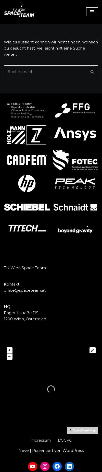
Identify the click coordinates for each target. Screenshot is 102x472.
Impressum (40, 440)
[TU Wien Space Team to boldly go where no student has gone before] (19, 12)
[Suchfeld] (45, 71)
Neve (23, 450)
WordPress (73, 450)
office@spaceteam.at (25, 290)
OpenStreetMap (84, 430)
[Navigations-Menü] (92, 11)
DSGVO (65, 440)
